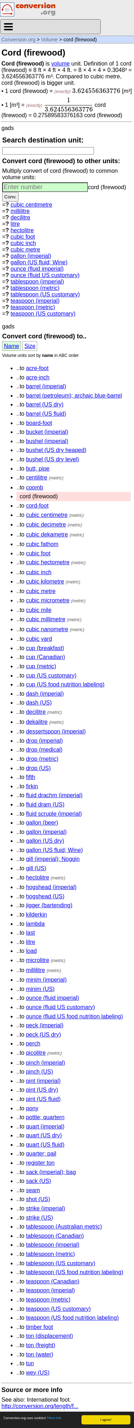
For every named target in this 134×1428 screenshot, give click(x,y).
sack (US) (38, 1181)
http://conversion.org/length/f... (39, 1406)
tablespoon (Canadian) (55, 1236)
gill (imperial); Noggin (53, 859)
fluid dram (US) (45, 804)
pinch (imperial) (45, 1063)
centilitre (37, 477)
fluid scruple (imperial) (54, 814)
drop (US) (38, 768)
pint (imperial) (43, 1081)
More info (54, 1418)
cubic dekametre (47, 534)
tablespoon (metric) (35, 288)
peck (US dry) (43, 1035)
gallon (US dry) (45, 841)
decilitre (20, 217)
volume (60, 64)
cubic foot (23, 237)
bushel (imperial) (47, 441)
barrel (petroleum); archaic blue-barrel (74, 396)
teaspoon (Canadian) (52, 1281)
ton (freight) (40, 1345)
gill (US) (36, 868)
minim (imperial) (46, 980)
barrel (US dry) (45, 404)
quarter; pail (41, 1154)
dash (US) (39, 703)
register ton (40, 1163)
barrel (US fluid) (46, 414)
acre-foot (37, 368)
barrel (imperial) (46, 386)
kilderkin (36, 915)
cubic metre (25, 249)
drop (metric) (42, 759)
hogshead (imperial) (51, 887)
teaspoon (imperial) (35, 301)
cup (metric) (41, 666)
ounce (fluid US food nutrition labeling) (74, 1016)
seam (33, 1190)
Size (29, 346)
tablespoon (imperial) (37, 282)
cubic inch (23, 243)
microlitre (37, 960)
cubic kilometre (45, 581)
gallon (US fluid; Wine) (39, 262)
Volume (49, 39)
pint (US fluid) (43, 1099)
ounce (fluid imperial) (37, 269)
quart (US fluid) (45, 1145)
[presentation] (96, 91)
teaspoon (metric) (33, 307)
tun (30, 1363)
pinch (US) (39, 1072)
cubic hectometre (48, 562)
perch (33, 1043)
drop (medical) (44, 750)
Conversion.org (18, 39)
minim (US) (40, 989)
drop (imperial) (44, 741)
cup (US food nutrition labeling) (65, 684)
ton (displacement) (49, 1336)
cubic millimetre (45, 619)
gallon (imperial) (31, 256)
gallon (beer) (42, 823)
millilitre (20, 211)
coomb (34, 487)
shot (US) (38, 1199)
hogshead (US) (45, 896)
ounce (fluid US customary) (45, 275)
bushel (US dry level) (52, 459)
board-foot (39, 423)
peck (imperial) (45, 1025)
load (31, 951)
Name (11, 346)
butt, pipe (38, 469)
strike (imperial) (45, 1208)
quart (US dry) (44, 1135)
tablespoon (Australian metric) (64, 1227)
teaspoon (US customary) (43, 314)
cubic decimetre (46, 524)
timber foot (39, 1327)
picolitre (36, 1053)
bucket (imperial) (47, 432)
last (30, 933)
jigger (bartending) (49, 905)
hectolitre (22, 230)
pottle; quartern (45, 1117)
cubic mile (38, 610)
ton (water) (39, 1354)
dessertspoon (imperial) (56, 731)
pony (32, 1108)
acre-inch (38, 377)
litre (15, 224)
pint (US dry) (42, 1090)
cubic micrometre (48, 600)
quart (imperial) (45, 1126)
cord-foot (37, 506)
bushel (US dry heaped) (56, 450)
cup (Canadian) (45, 657)
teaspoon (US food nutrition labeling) (72, 1318)
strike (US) (39, 1218)
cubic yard (39, 639)
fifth (30, 777)
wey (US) (38, 1373)
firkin (32, 786)
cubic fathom (42, 544)
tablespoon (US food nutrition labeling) (74, 1272)
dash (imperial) (45, 694)
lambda (35, 924)
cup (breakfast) (45, 648)
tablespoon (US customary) (45, 294)
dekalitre (37, 722)
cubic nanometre (47, 629)
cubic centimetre (32, 205)
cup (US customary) (51, 676)
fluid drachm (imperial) (54, 795)
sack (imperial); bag (51, 1172)
